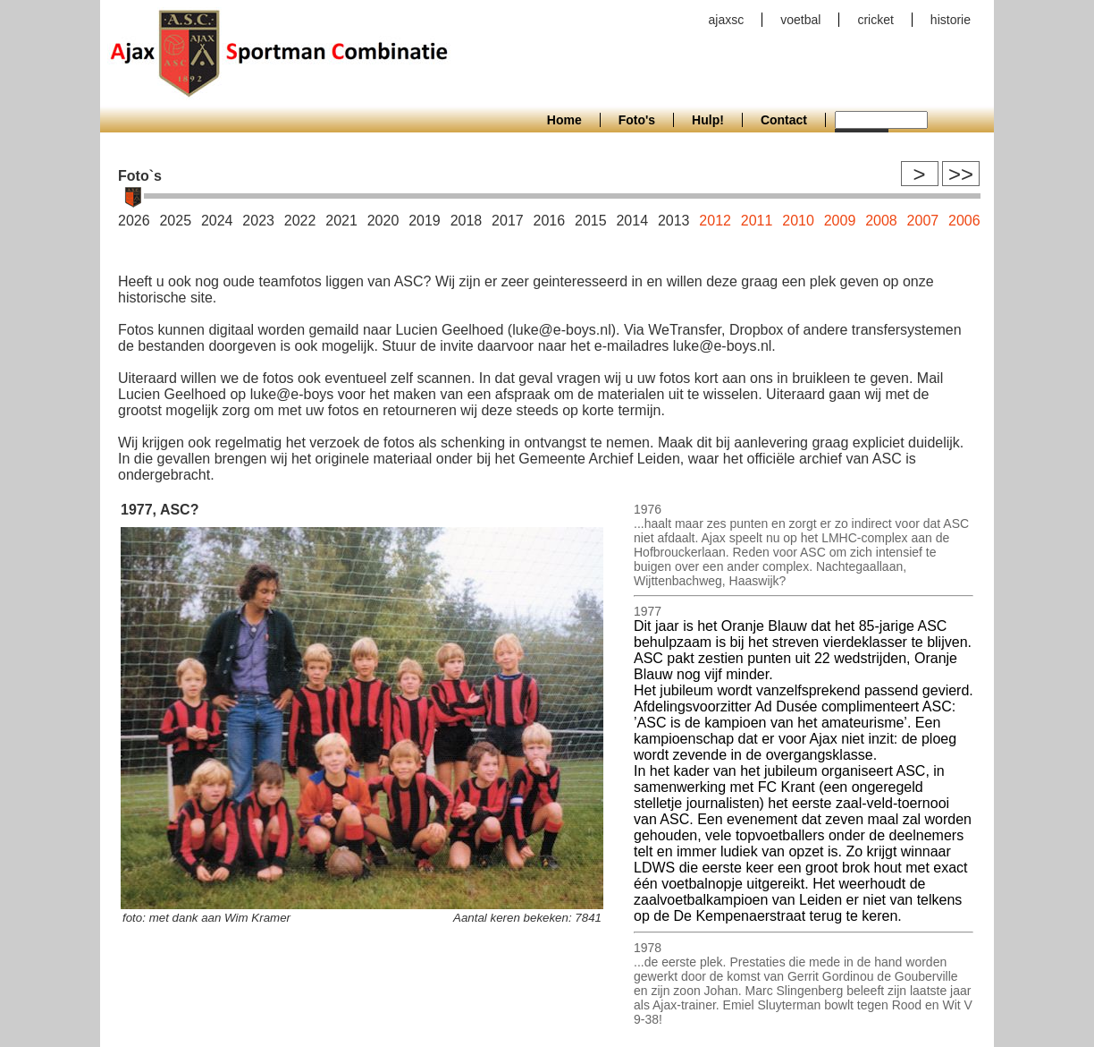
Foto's (637, 120)
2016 (550, 220)
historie (950, 20)
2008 (881, 220)
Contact (784, 120)
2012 (715, 220)
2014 (632, 220)
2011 (757, 220)
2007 (923, 220)
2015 (591, 220)
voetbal (800, 20)
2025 (175, 220)
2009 (840, 220)
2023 (258, 220)
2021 (341, 220)
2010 (798, 220)
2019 (424, 220)
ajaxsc (727, 20)
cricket (875, 20)
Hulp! (708, 120)
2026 (134, 220)
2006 (964, 220)
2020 (383, 220)
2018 (466, 220)
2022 (300, 220)
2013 (674, 220)
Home (564, 120)
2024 (217, 220)
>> (960, 174)
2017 (508, 220)
